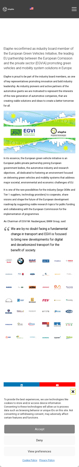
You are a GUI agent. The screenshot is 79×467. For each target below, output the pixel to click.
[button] (73, 392)
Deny (39, 440)
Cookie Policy (29, 460)
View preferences (39, 451)
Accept (39, 429)
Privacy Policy (47, 460)
